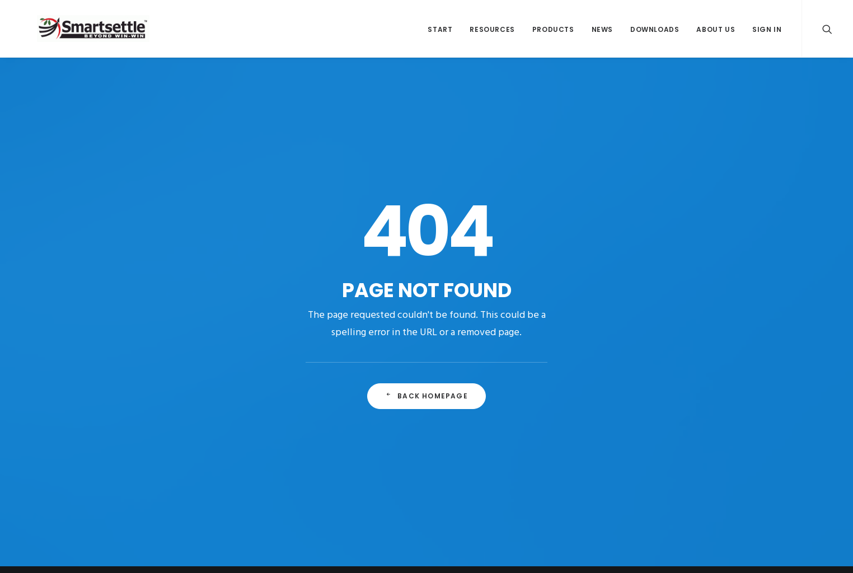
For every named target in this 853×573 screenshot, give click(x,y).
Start (440, 32)
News (602, 32)
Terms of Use (710, 503)
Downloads (654, 32)
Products (553, 32)
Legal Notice (607, 503)
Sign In (766, 32)
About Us (715, 32)
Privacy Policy (658, 503)
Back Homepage (426, 317)
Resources (492, 32)
